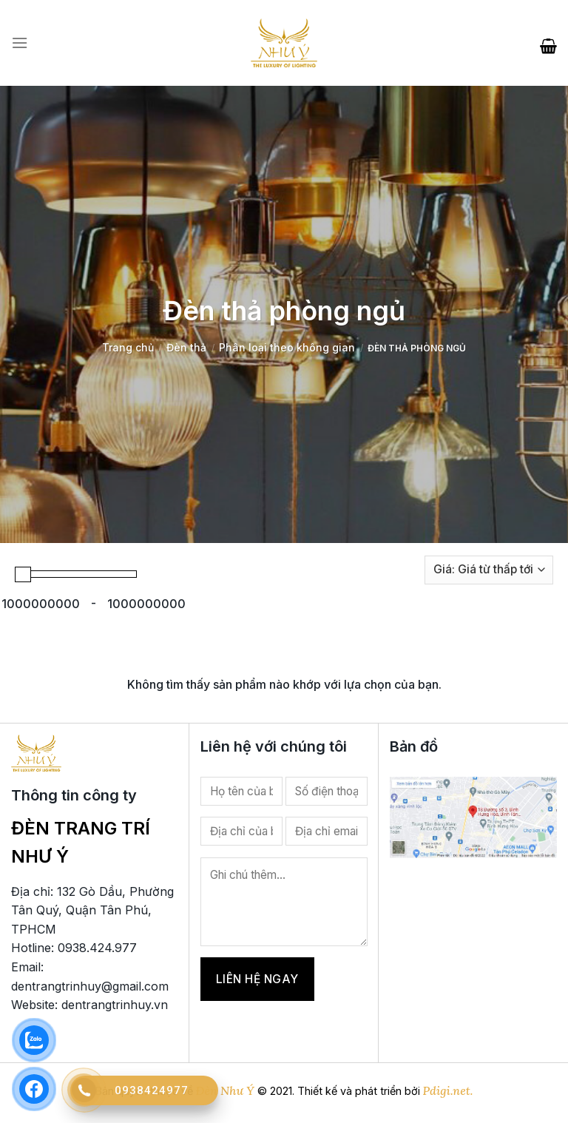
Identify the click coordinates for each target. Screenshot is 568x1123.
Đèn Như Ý (225, 1090)
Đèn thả (186, 347)
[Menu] (19, 43)
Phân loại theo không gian (287, 347)
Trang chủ (128, 347)
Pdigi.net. (448, 1090)
